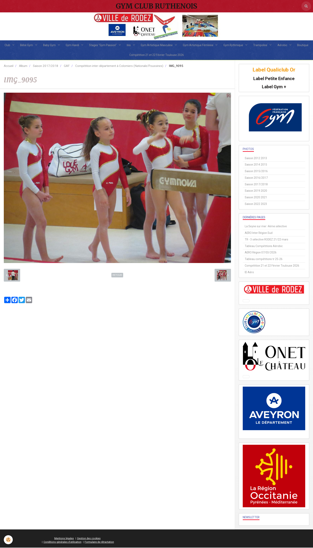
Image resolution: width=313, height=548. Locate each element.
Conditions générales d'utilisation (62, 542)
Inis (129, 45)
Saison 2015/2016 (256, 171)
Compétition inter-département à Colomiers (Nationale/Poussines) (119, 66)
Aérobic (283, 45)
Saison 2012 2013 (256, 158)
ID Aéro (249, 272)
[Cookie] (8, 539)
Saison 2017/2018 (45, 66)
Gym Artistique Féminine (198, 45)
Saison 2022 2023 (256, 204)
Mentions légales (64, 538)
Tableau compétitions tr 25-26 (263, 259)
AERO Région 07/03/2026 (260, 252)
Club (7, 45)
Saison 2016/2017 (256, 178)
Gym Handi (72, 45)
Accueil (8, 66)
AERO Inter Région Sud (258, 233)
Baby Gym (49, 45)
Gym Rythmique (234, 45)
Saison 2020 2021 (256, 197)
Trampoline (261, 45)
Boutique (303, 45)
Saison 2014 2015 (256, 165)
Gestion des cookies (89, 538)
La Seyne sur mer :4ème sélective (266, 226)
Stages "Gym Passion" (103, 45)
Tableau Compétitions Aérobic (264, 246)
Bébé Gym (26, 45)
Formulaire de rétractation (99, 542)
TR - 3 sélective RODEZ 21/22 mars (266, 239)
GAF (67, 66)
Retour (117, 275)
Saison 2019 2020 (256, 191)
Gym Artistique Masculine (157, 45)
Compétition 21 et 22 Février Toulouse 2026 (156, 55)
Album (23, 66)
